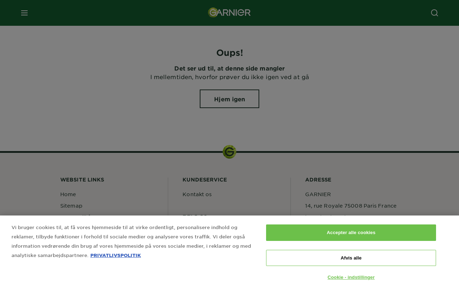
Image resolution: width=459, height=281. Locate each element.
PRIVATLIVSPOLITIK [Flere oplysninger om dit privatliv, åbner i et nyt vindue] (115, 260)
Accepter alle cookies (351, 238)
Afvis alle (351, 263)
